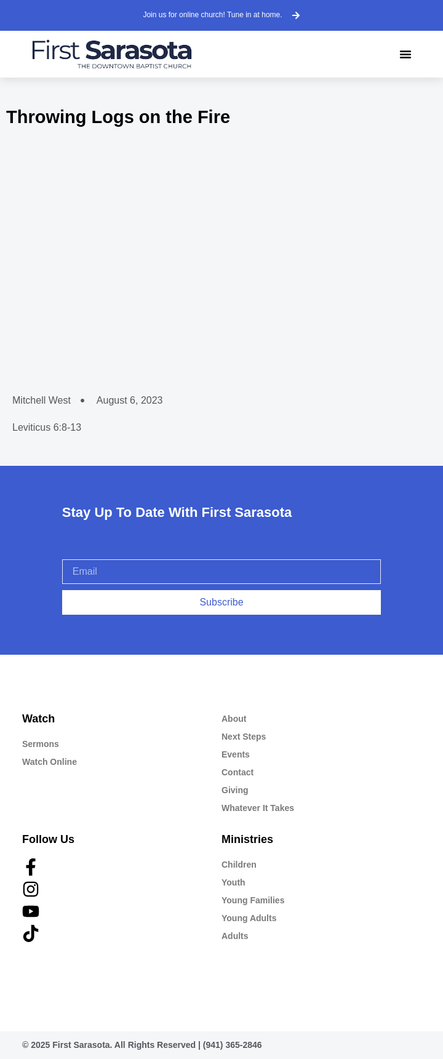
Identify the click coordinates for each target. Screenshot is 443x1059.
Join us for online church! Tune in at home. (212, 14)
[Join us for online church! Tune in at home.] (296, 15)
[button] (405, 54)
